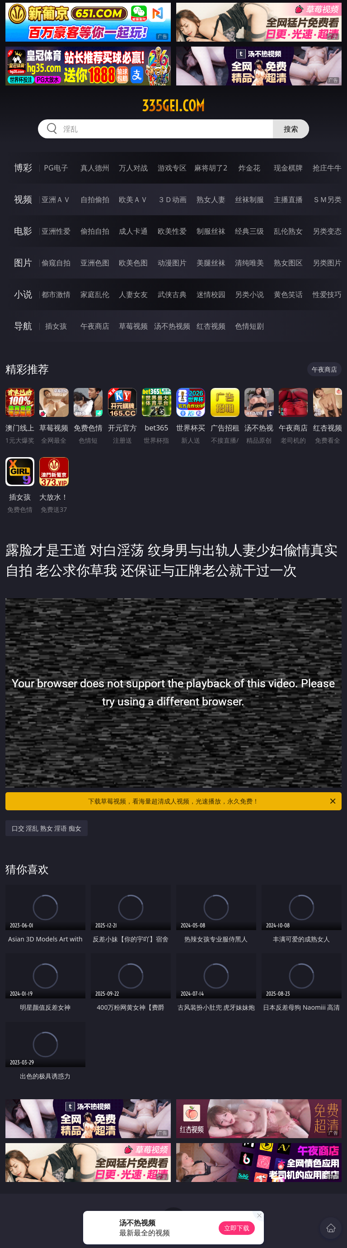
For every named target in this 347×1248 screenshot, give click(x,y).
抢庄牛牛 (327, 168)
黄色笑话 (288, 294)
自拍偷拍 (94, 199)
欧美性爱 (172, 231)
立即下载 (236, 1228)
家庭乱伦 (94, 294)
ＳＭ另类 (327, 199)
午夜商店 (94, 326)
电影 (23, 231)
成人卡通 (133, 231)
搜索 (291, 129)
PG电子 (56, 168)
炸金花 (249, 168)
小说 (23, 294)
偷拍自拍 (94, 231)
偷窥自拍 (56, 263)
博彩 (23, 167)
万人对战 (133, 168)
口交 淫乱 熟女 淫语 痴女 (47, 828)
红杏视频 (211, 326)
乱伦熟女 (288, 231)
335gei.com (173, 106)
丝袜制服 (249, 199)
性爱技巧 (327, 294)
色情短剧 (249, 326)
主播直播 (288, 199)
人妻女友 (133, 294)
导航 (23, 326)
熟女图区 (288, 263)
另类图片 (327, 263)
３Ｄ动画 (172, 199)
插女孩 (56, 326)
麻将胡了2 (210, 168)
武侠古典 (172, 294)
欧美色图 (133, 263)
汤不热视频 (172, 326)
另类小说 (249, 294)
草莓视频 (133, 326)
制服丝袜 (211, 231)
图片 (23, 262)
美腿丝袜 (211, 263)
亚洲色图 (94, 263)
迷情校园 (211, 294)
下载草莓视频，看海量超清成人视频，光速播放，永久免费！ (212, 801)
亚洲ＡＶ (56, 199)
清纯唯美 (249, 263)
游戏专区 (172, 168)
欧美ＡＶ (133, 199)
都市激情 (56, 294)
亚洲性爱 (56, 231)
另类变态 (327, 231)
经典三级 (249, 231)
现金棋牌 (288, 168)
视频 (23, 199)
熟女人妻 (211, 199)
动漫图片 (172, 263)
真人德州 (94, 168)
